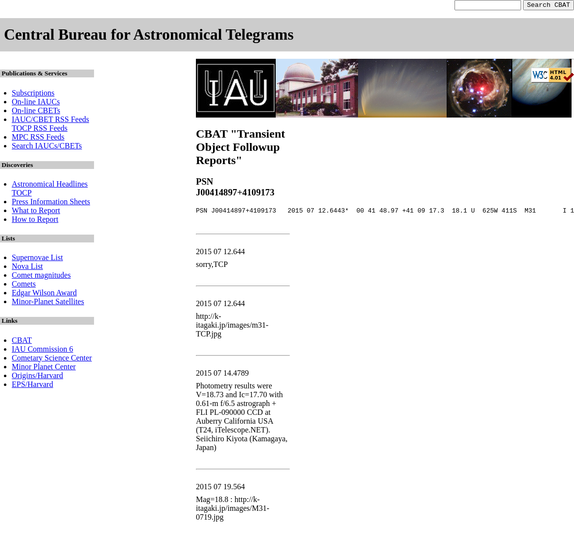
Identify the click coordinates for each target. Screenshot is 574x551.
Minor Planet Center (44, 368)
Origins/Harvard (37, 377)
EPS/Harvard (32, 386)
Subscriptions (33, 94)
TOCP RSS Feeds (40, 129)
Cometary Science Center (52, 359)
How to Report (35, 220)
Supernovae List (37, 259)
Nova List (27, 268)
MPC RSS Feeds (38, 138)
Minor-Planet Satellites (48, 303)
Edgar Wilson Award (44, 294)
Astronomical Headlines (50, 185)
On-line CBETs (36, 112)
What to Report (36, 212)
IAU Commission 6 (42, 350)
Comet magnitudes (41, 276)
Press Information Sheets (51, 203)
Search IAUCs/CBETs (47, 147)
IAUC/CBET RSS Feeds (50, 121)
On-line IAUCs (36, 103)
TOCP (22, 194)
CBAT (22, 341)
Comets (24, 285)
